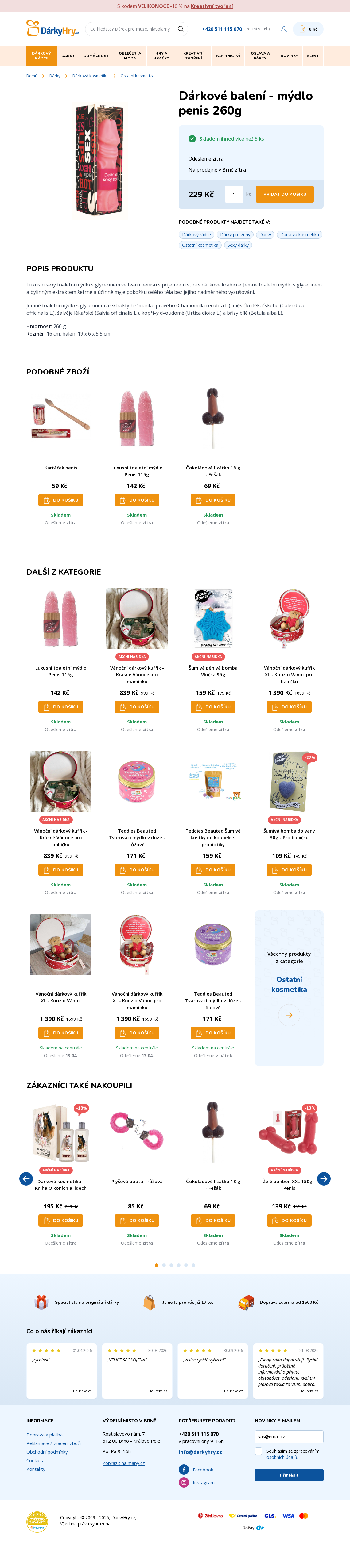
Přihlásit (289, 1475)
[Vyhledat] (182, 29)
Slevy (313, 55)
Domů (31, 75)
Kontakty (35, 1469)
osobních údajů (281, 1457)
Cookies (34, 1460)
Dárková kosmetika (90, 75)
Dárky (54, 75)
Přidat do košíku (284, 194)
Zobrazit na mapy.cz (124, 1463)
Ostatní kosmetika (137, 75)
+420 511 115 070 (222, 29)
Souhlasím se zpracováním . (293, 1454)
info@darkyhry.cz (200, 1452)
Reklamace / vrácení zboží (53, 1443)
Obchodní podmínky (47, 1452)
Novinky (289, 55)
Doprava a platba (44, 1435)
